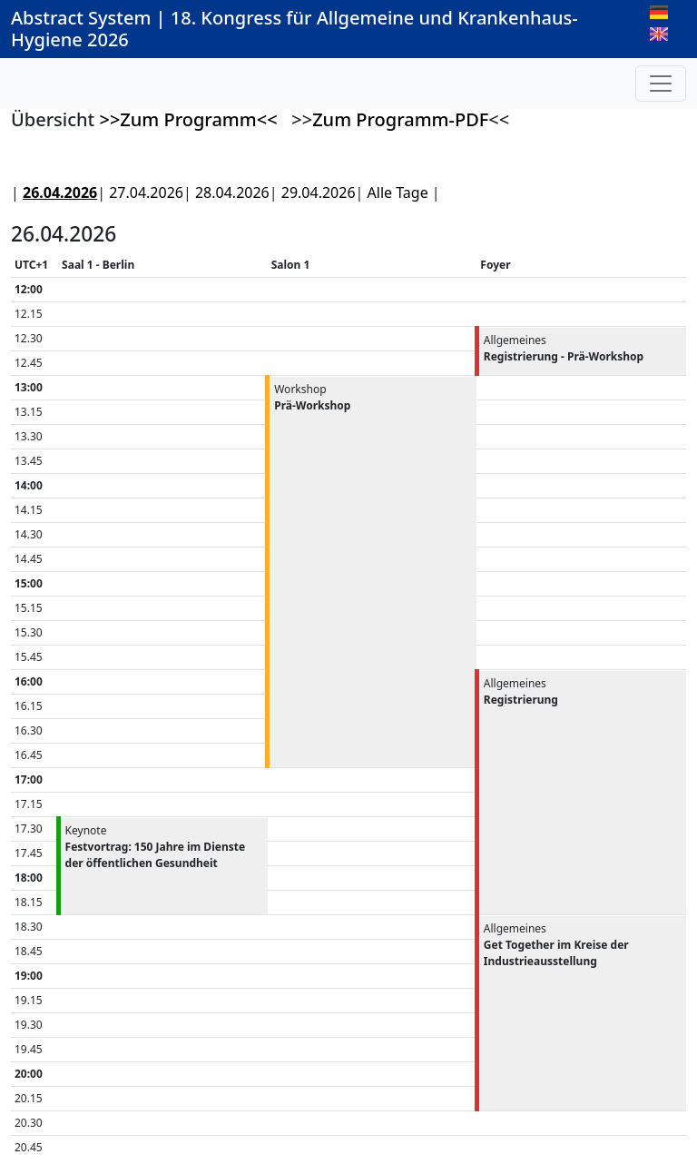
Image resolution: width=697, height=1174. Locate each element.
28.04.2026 (232, 192)
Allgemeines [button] (563, 348)
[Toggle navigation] (660, 83)
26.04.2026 (60, 192)
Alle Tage (398, 192)
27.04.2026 (146, 192)
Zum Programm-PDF (400, 119)
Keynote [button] (155, 847)
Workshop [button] (312, 397)
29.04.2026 (318, 192)
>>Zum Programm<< (188, 119)
